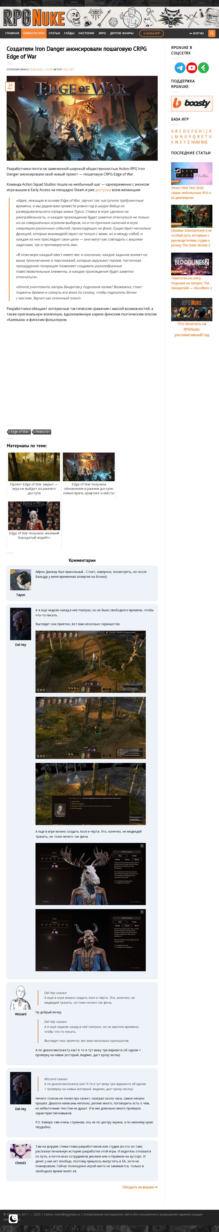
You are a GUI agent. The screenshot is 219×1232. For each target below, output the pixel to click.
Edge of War (19, 432)
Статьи (54, 33)
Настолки (86, 33)
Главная (12, 33)
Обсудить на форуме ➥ (140, 1187)
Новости (42, 432)
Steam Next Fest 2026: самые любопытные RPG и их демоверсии (191, 193)
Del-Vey (69, 69)
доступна (103, 189)
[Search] (211, 33)
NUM (195, 142)
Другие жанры (122, 33)
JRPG (102, 33)
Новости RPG (34, 33)
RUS (204, 142)
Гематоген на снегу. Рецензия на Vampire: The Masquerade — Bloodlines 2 (191, 283)
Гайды (69, 33)
